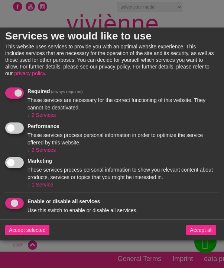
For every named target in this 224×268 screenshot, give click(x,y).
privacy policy (29, 73)
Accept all (201, 230)
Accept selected (27, 230)
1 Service (40, 185)
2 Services (41, 115)
